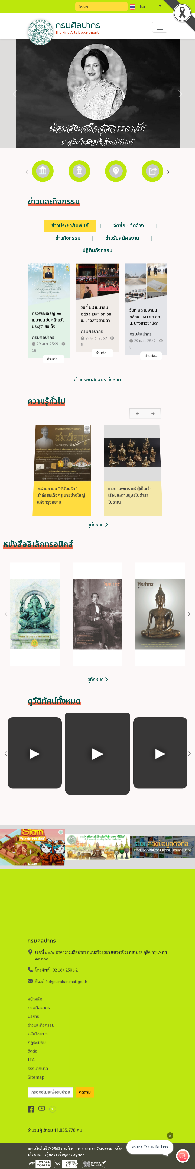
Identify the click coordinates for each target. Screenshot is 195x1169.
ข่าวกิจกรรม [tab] (68, 238)
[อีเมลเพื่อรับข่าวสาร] (50, 1088)
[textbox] (145, 6)
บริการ (33, 1012)
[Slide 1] (89, 141)
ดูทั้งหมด (97, 679)
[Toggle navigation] (159, 27)
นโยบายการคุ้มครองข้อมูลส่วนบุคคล (56, 1154)
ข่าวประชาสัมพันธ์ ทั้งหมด (97, 380)
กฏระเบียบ (37, 1038)
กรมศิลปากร (39, 1003)
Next (168, 172)
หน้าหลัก (35, 995)
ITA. (31, 1055)
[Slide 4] (106, 141)
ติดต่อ (32, 1047)
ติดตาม (85, 1088)
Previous (27, 172)
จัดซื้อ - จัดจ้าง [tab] (128, 226)
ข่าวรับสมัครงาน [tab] (122, 238)
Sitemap (36, 1073)
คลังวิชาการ (38, 1029)
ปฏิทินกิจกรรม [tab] (97, 250)
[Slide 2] (95, 141)
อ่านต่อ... (53, 363)
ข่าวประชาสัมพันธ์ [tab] (70, 226)
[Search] (101, 6)
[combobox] (145, 6)
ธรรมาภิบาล (38, 1064)
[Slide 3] (100, 141)
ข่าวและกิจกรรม (41, 1021)
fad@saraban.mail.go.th (66, 976)
